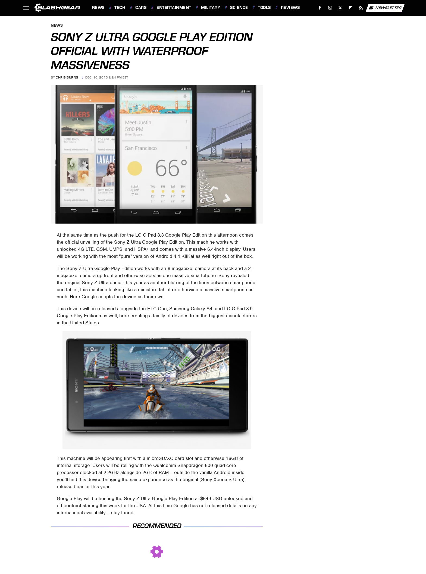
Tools (264, 7)
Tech (119, 7)
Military (210, 7)
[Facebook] (320, 8)
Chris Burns (67, 77)
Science (239, 7)
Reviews (290, 7)
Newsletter (385, 7)
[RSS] (361, 8)
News (98, 7)
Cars (140, 7)
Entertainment (173, 7)
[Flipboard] (351, 8)
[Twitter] (340, 8)
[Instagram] (330, 8)
